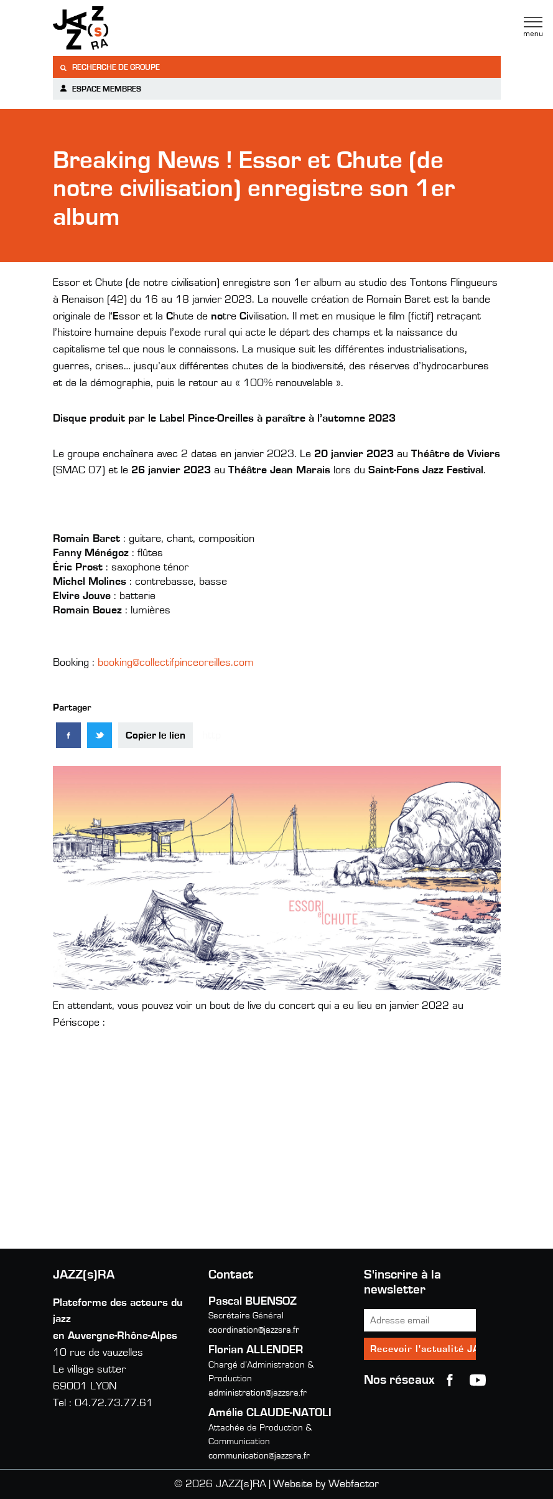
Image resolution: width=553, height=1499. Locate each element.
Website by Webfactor (326, 1484)
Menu (533, 26)
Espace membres (100, 88)
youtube (477, 1380)
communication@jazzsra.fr (259, 1455)
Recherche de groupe (109, 68)
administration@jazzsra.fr (257, 1392)
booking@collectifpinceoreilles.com (176, 662)
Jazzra (130, 28)
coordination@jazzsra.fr (253, 1330)
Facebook (449, 1380)
